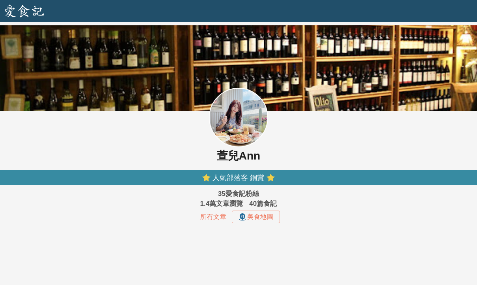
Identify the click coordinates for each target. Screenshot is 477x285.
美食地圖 (255, 217)
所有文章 (213, 216)
